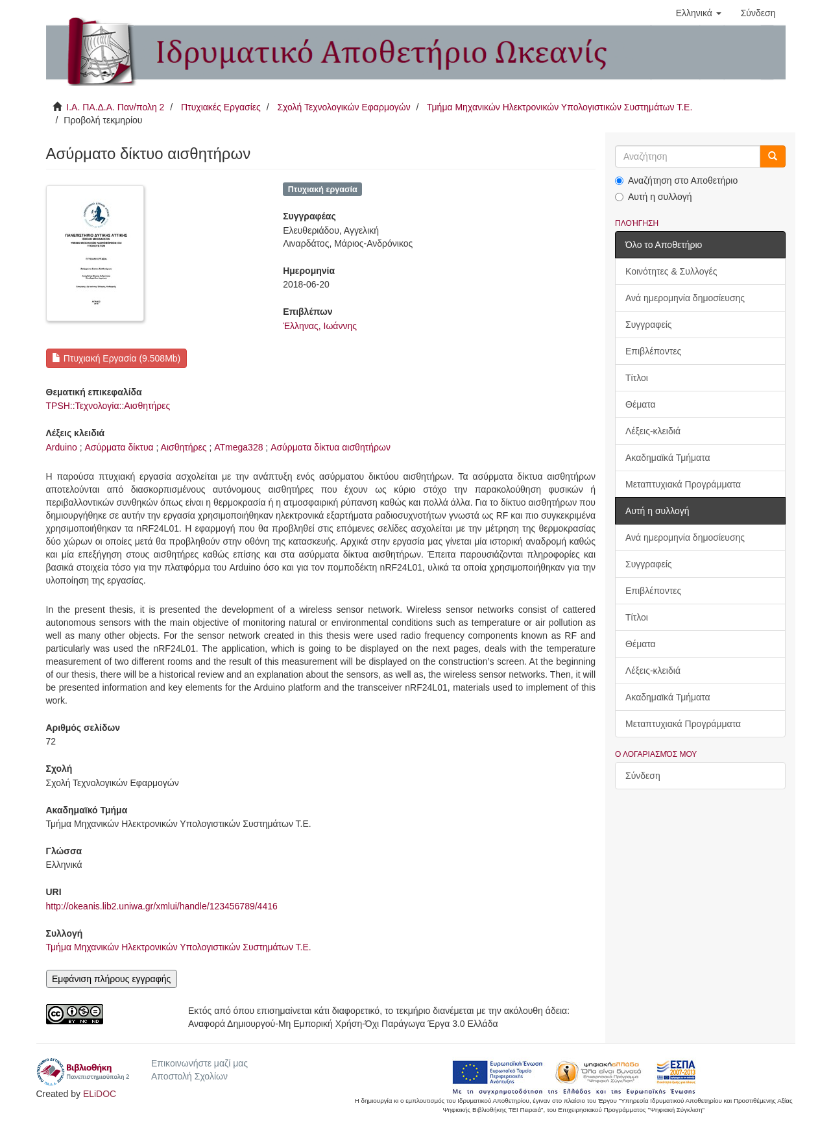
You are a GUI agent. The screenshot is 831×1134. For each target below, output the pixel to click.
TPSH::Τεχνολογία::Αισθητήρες (108, 406)
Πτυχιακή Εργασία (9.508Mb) (116, 358)
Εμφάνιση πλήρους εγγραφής (111, 979)
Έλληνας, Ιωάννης (320, 326)
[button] (698, 13)
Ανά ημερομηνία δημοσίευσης (685, 298)
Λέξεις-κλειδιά (652, 431)
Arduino (61, 447)
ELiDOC (99, 1094)
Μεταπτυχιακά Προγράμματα (683, 484)
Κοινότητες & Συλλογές (671, 271)
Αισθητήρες (184, 447)
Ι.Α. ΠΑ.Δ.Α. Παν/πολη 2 (115, 107)
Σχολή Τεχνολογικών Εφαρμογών (343, 107)
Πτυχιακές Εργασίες (221, 107)
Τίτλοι (636, 378)
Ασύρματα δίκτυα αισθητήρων (331, 447)
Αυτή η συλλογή (653, 196)
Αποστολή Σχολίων (189, 1076)
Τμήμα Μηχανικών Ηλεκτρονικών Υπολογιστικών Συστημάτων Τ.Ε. (559, 107)
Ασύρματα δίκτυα (118, 447)
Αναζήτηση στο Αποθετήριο (676, 180)
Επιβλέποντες (653, 351)
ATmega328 (238, 447)
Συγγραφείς (648, 324)
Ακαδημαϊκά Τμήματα (667, 457)
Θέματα (640, 404)
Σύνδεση (642, 775)
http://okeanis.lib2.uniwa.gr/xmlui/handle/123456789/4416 (162, 906)
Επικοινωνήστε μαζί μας (199, 1063)
